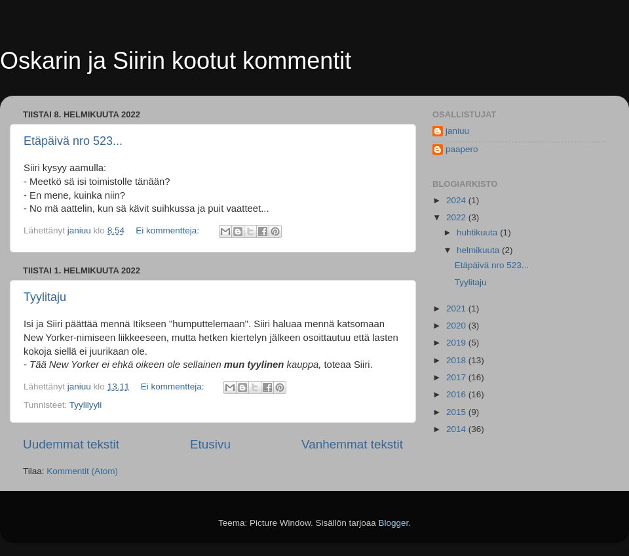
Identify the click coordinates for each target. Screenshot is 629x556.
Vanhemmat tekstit (352, 444)
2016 (457, 394)
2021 (457, 308)
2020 (457, 325)
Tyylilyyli (85, 405)
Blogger (394, 523)
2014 (457, 429)
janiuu (457, 131)
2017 (457, 377)
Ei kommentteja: (169, 230)
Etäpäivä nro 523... (73, 141)
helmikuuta (479, 250)
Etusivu (210, 444)
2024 (457, 200)
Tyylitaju (45, 297)
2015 (457, 412)
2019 (457, 343)
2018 (457, 360)
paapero (462, 149)
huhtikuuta (478, 232)
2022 (457, 217)
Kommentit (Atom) (82, 471)
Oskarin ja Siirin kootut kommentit (175, 60)
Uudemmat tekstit (71, 444)
